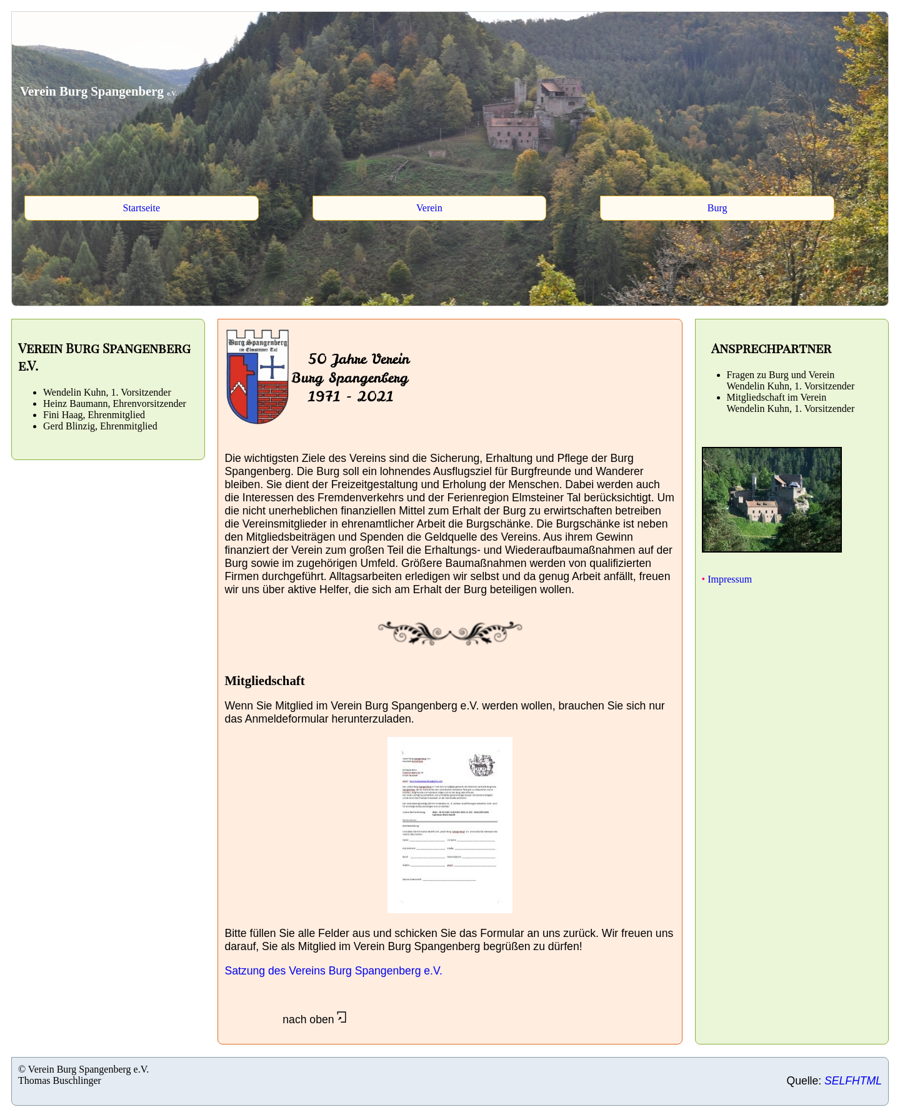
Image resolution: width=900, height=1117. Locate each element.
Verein (429, 208)
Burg (718, 208)
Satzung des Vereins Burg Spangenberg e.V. (333, 970)
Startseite (141, 208)
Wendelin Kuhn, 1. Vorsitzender (791, 386)
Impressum (728, 579)
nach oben (285, 1019)
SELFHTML (853, 1080)
